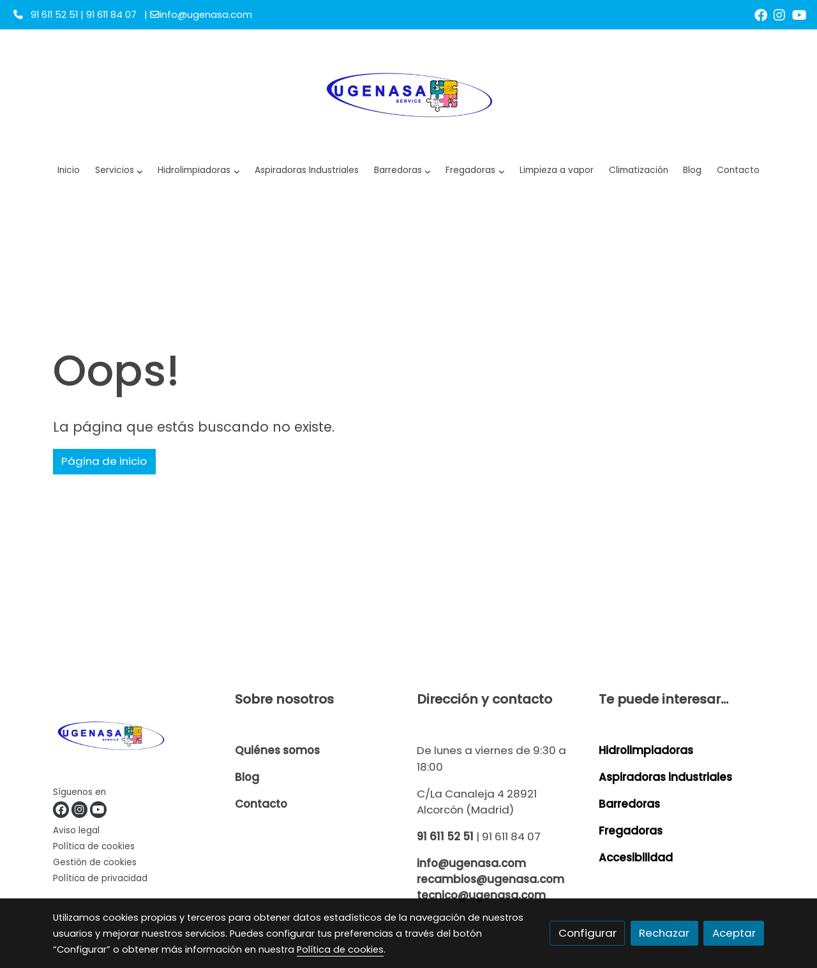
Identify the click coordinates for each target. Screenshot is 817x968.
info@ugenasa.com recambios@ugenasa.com (490, 871)
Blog (247, 777)
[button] (199, 171)
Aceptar (734, 933)
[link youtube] (799, 14)
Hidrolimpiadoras (646, 750)
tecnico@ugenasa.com (481, 895)
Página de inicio (104, 461)
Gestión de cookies (95, 862)
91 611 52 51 (445, 836)
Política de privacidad (100, 878)
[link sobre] (136, 737)
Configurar (587, 933)
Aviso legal (76, 830)
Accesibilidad (636, 857)
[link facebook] (760, 14)
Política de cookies (94, 846)
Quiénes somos (277, 750)
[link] (408, 93)
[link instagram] (779, 14)
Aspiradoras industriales (665, 777)
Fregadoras (631, 830)
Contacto (261, 804)
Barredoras (629, 804)
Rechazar (664, 933)
